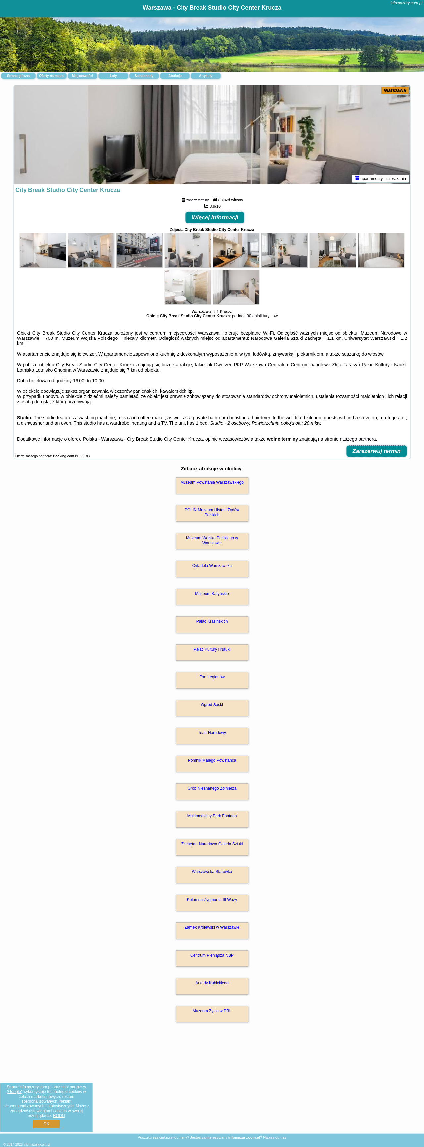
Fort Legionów (212, 677)
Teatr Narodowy (212, 732)
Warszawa (395, 90)
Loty (113, 76)
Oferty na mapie (51, 76)
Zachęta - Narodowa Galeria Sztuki (212, 844)
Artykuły (205, 76)
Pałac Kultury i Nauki (212, 649)
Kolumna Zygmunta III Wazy (212, 899)
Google (14, 1091)
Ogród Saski (212, 705)
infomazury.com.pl (406, 3)
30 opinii (254, 316)
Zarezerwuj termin (377, 451)
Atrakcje (174, 76)
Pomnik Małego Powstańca (212, 760)
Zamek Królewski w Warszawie (212, 927)
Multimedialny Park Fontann (212, 816)
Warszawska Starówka (212, 871)
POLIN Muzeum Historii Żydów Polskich (212, 512)
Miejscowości (82, 76)
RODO (59, 1115)
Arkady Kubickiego (211, 983)
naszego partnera (358, 439)
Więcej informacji (215, 217)
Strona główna (18, 76)
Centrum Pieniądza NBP (212, 955)
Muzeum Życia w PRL (212, 1011)
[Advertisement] (212, 1085)
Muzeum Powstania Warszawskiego (212, 482)
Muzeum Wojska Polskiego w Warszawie (212, 540)
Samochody (144, 76)
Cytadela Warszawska (212, 565)
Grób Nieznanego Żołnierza (212, 788)
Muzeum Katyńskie (212, 593)
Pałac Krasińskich (212, 621)
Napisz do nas (274, 1137)
